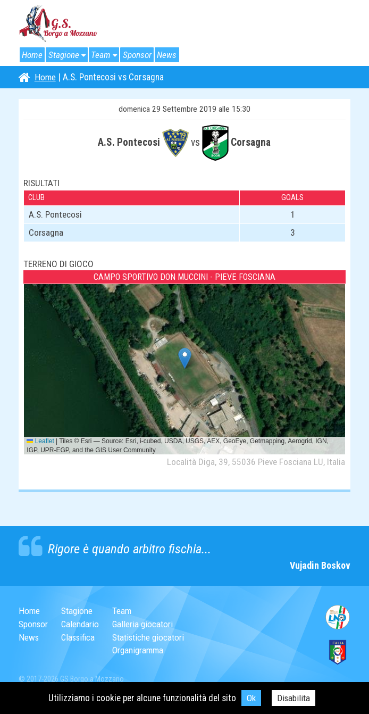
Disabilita (294, 698)
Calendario (82, 624)
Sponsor (140, 54)
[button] (184, 358)
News (171, 54)
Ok (251, 698)
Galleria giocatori (146, 624)
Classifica (80, 637)
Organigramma (142, 650)
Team (103, 54)
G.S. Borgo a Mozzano (58, 24)
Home (33, 54)
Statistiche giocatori (152, 637)
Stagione (65, 54)
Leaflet (40, 441)
